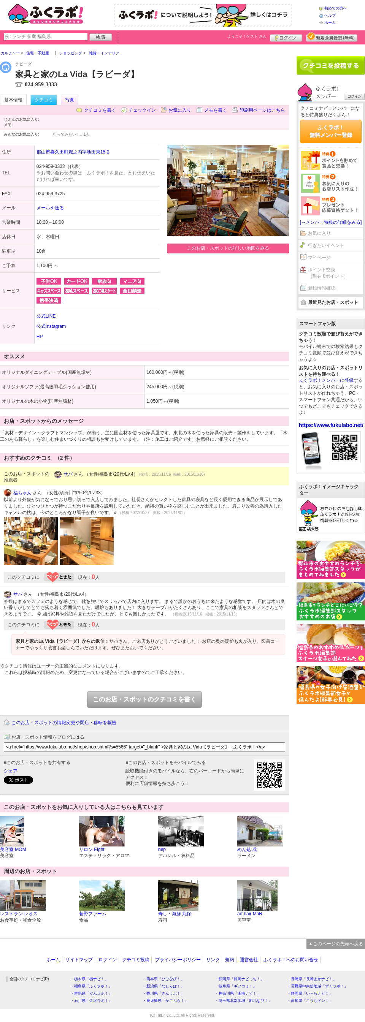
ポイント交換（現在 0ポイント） (328, 273)
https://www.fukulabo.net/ (331, 425)
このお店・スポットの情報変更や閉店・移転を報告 (63, 722)
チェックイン (142, 110)
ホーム (330, 23)
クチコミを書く (100, 110)
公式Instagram (51, 326)
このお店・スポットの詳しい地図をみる (228, 248)
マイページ (319, 257)
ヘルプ (330, 15)
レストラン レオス (19, 913)
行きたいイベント (326, 245)
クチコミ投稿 (135, 959)
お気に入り (179, 110)
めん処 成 (247, 849)
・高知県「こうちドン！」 (310, 1000)
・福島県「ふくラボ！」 (91, 986)
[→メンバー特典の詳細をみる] (331, 222)
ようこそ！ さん (247, 36)
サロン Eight (92, 849)
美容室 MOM (13, 849)
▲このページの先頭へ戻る (335, 943)
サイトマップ (79, 959)
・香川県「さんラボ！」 (163, 993)
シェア (10, 771)
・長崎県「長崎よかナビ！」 (311, 979)
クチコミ (44, 100)
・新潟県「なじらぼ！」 (163, 986)
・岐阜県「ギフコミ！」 (236, 986)
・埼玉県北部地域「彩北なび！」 (243, 1000)
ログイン (286, 37)
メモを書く (215, 110)
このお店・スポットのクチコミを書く (144, 699)
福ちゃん (22, 492)
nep (162, 849)
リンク (213, 959)
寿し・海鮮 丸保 (174, 913)
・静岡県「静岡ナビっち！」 (239, 979)
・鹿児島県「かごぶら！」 (165, 1000)
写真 (69, 100)
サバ (68, 474)
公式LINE (46, 316)
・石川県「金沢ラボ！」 (91, 1000)
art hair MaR (249, 913)
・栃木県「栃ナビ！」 (89, 979)
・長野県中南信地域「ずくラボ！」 (317, 986)
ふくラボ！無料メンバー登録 (330, 131)
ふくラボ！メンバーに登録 (326, 380)
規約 (229, 959)
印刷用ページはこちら (262, 110)
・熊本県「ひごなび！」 (163, 979)
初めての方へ (335, 8)
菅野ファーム (92, 913)
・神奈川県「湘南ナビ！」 (237, 993)
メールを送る (50, 207)
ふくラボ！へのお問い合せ (290, 959)
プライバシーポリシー (178, 959)
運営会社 (249, 959)
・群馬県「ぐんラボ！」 (91, 993)
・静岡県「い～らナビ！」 (310, 993)
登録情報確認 (321, 288)
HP (39, 336)
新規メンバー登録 (331, 37)
